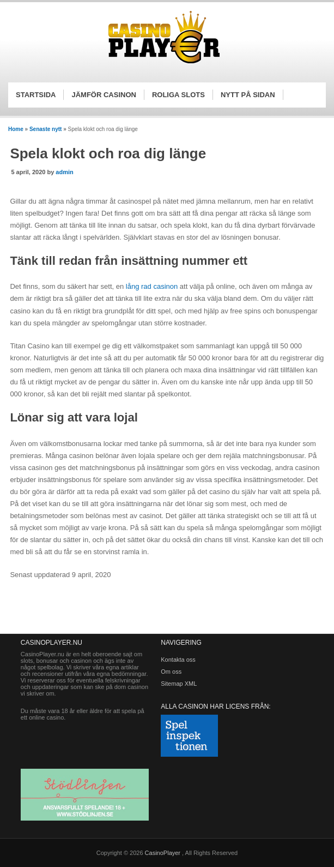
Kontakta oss (178, 659)
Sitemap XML (179, 683)
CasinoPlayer (163, 853)
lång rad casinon (152, 286)
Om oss (171, 671)
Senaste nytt (45, 129)
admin (64, 172)
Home (15, 129)
